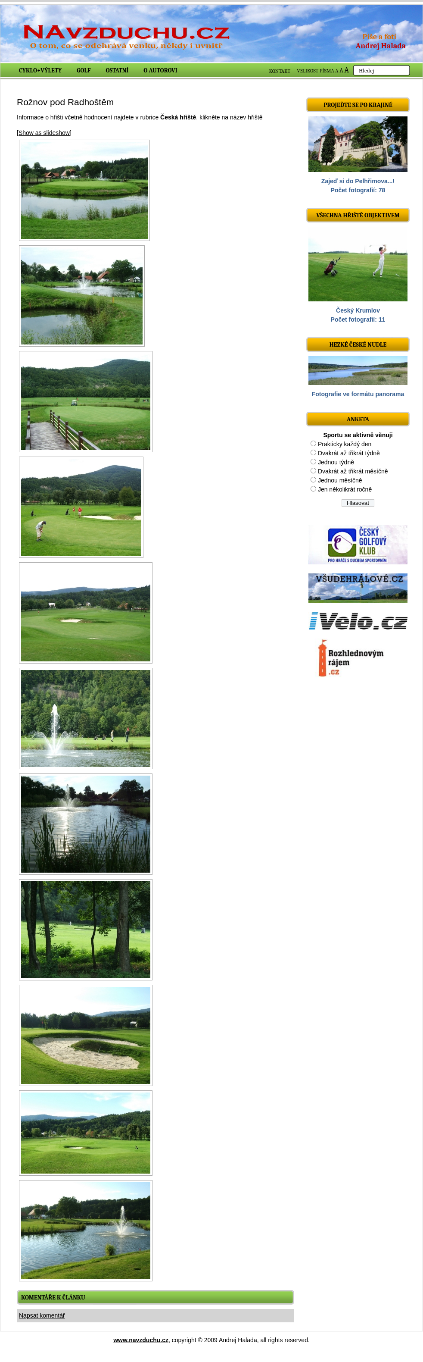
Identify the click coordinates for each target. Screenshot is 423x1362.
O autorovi (160, 70)
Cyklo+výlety (40, 70)
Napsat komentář (42, 1315)
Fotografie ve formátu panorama (358, 394)
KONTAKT (280, 71)
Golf (83, 70)
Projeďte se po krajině (357, 105)
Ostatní (117, 70)
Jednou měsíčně (340, 480)
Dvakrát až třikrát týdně (349, 453)
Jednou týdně (336, 462)
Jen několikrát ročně (345, 489)
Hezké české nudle (358, 344)
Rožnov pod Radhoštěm (65, 102)
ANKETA (358, 419)
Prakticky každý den (345, 444)
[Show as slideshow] (44, 132)
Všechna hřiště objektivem (357, 215)
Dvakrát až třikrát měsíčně (353, 471)
